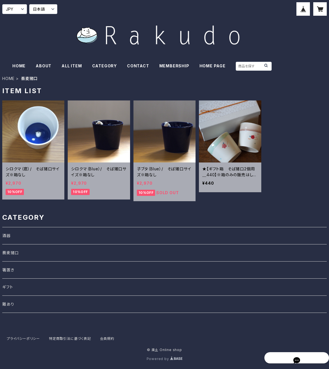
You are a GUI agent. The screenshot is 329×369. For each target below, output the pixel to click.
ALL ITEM (72, 65)
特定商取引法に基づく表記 (70, 338)
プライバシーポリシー (23, 338)
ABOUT (43, 65)
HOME (19, 65)
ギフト (7, 287)
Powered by (165, 359)
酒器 (6, 235)
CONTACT (138, 65)
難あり (8, 304)
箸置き (8, 269)
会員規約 (107, 338)
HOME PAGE (212, 65)
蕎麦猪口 (10, 252)
